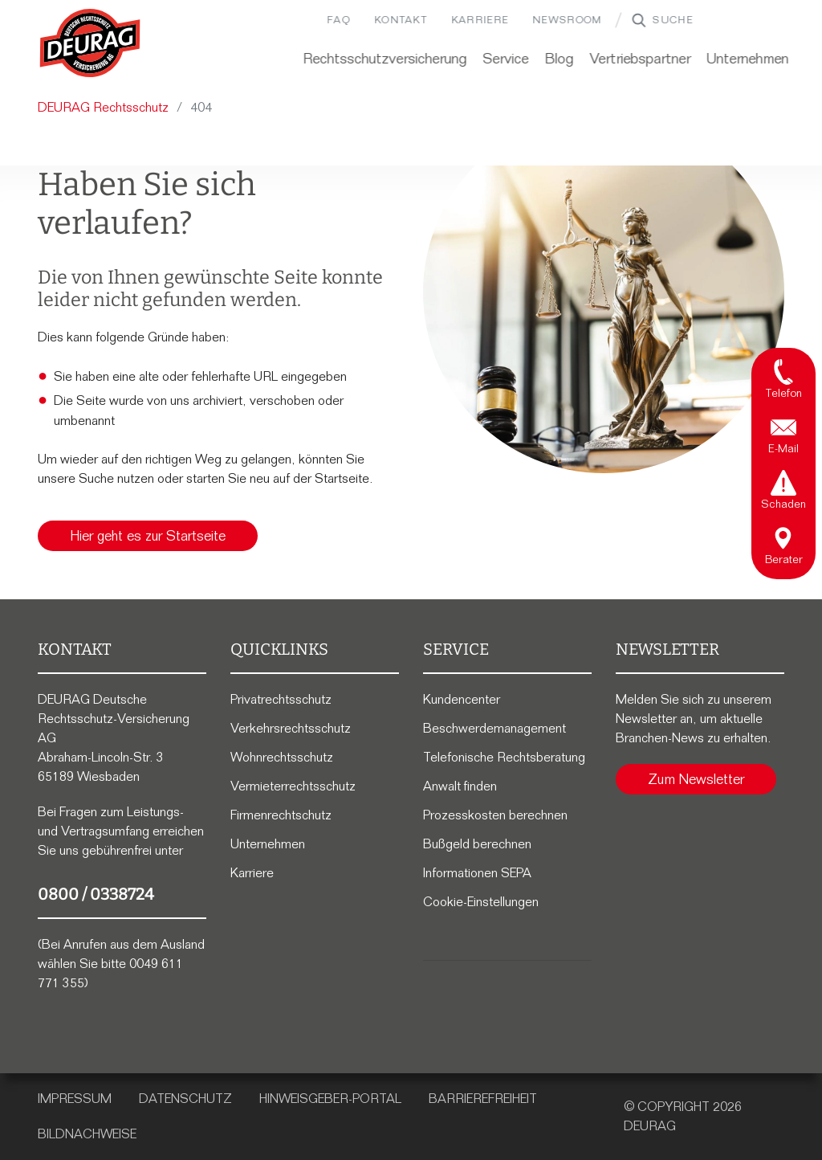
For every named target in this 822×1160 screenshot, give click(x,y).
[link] (90, 43)
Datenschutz (185, 1098)
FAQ (326, 20)
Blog (546, 58)
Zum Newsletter (696, 779)
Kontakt (388, 20)
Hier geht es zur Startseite (148, 536)
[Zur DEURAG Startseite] (90, 43)
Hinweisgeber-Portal (330, 1098)
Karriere (467, 20)
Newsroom (554, 20)
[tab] (783, 378)
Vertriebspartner (627, 58)
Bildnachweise (87, 1134)
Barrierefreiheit (483, 1098)
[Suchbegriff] (699, 20)
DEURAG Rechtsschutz (103, 107)
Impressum (75, 1098)
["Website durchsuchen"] (626, 20)
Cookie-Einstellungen (481, 901)
